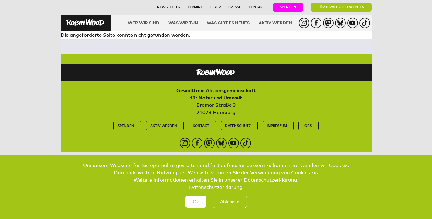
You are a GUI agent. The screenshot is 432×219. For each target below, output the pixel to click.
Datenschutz (238, 125)
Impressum (277, 125)
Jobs (307, 125)
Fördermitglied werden (341, 7)
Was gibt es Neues (228, 22)
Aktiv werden (275, 22)
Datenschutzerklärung (216, 193)
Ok (196, 207)
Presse (234, 7)
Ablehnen (229, 207)
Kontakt (257, 7)
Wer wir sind (143, 22)
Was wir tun (183, 22)
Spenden (288, 7)
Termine (195, 7)
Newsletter (168, 7)
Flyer (215, 7)
